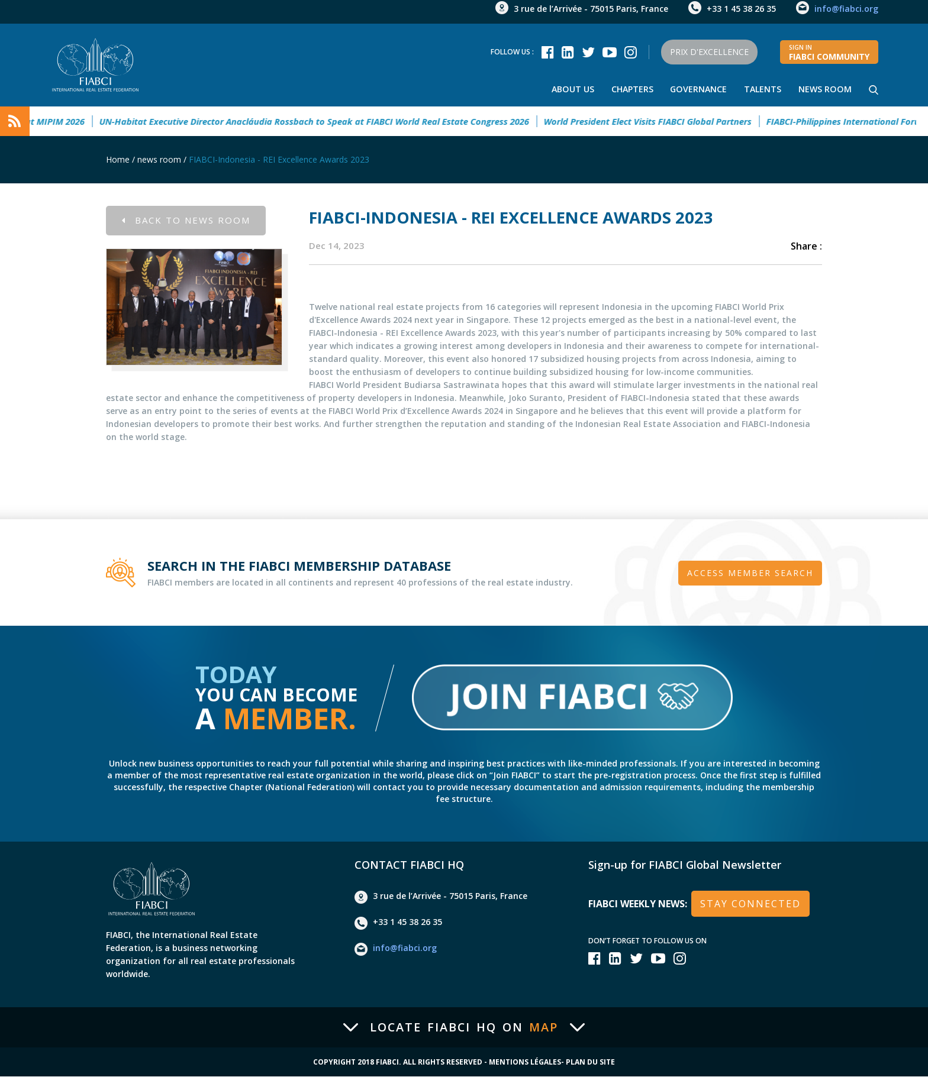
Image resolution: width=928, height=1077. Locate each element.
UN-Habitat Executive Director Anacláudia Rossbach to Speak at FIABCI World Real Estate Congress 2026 (323, 121)
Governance (698, 89)
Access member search (750, 572)
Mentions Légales (525, 1062)
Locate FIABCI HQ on (464, 1028)
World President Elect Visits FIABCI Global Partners (657, 121)
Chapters (631, 89)
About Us (571, 89)
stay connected (750, 904)
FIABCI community (829, 52)
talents (762, 89)
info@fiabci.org (846, 8)
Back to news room (186, 221)
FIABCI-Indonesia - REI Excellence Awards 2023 (279, 159)
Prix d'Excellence (707, 51)
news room (825, 89)
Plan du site (590, 1062)
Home (118, 159)
